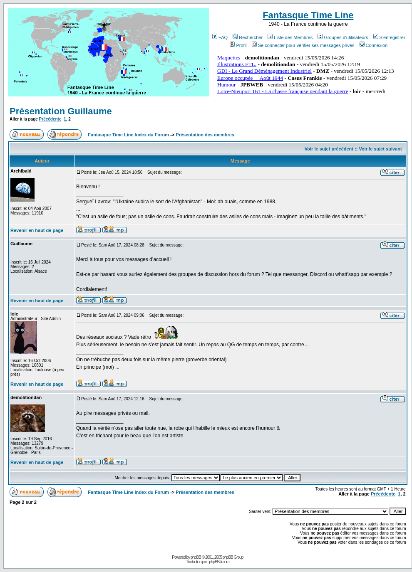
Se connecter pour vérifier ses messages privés (303, 45)
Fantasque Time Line (308, 15)
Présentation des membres (205, 134)
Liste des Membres (290, 37)
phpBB (196, 557)
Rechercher (248, 37)
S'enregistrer (389, 37)
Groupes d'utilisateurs (343, 37)
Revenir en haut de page (36, 230)
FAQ (220, 37)
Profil (238, 45)
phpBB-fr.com (219, 562)
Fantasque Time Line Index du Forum (128, 134)
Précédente (50, 119)
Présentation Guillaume (61, 111)
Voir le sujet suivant (380, 148)
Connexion (374, 45)
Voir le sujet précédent (329, 148)
